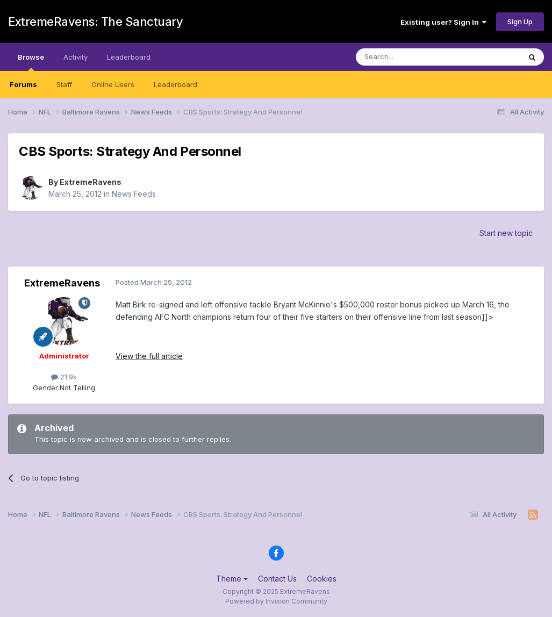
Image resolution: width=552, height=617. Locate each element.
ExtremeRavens (90, 181)
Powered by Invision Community (276, 601)
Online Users (112, 84)
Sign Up (520, 21)
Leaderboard (175, 84)
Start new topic (506, 233)
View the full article (149, 356)
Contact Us (277, 578)
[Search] (410, 57)
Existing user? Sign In (443, 22)
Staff (64, 84)
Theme (232, 578)
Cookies (321, 578)
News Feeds (134, 193)
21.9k (64, 376)
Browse (31, 62)
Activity (75, 57)
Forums (23, 84)
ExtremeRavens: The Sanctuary (95, 21)
